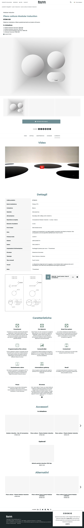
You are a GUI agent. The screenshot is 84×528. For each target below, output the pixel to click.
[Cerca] (70, 2)
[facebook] (40, 509)
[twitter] (42, 509)
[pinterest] (45, 509)
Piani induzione (16, 6)
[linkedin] (37, 509)
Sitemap (19, 523)
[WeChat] (48, 509)
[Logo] (42, 2)
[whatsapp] (50, 509)
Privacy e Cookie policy (11, 523)
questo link (69, 518)
